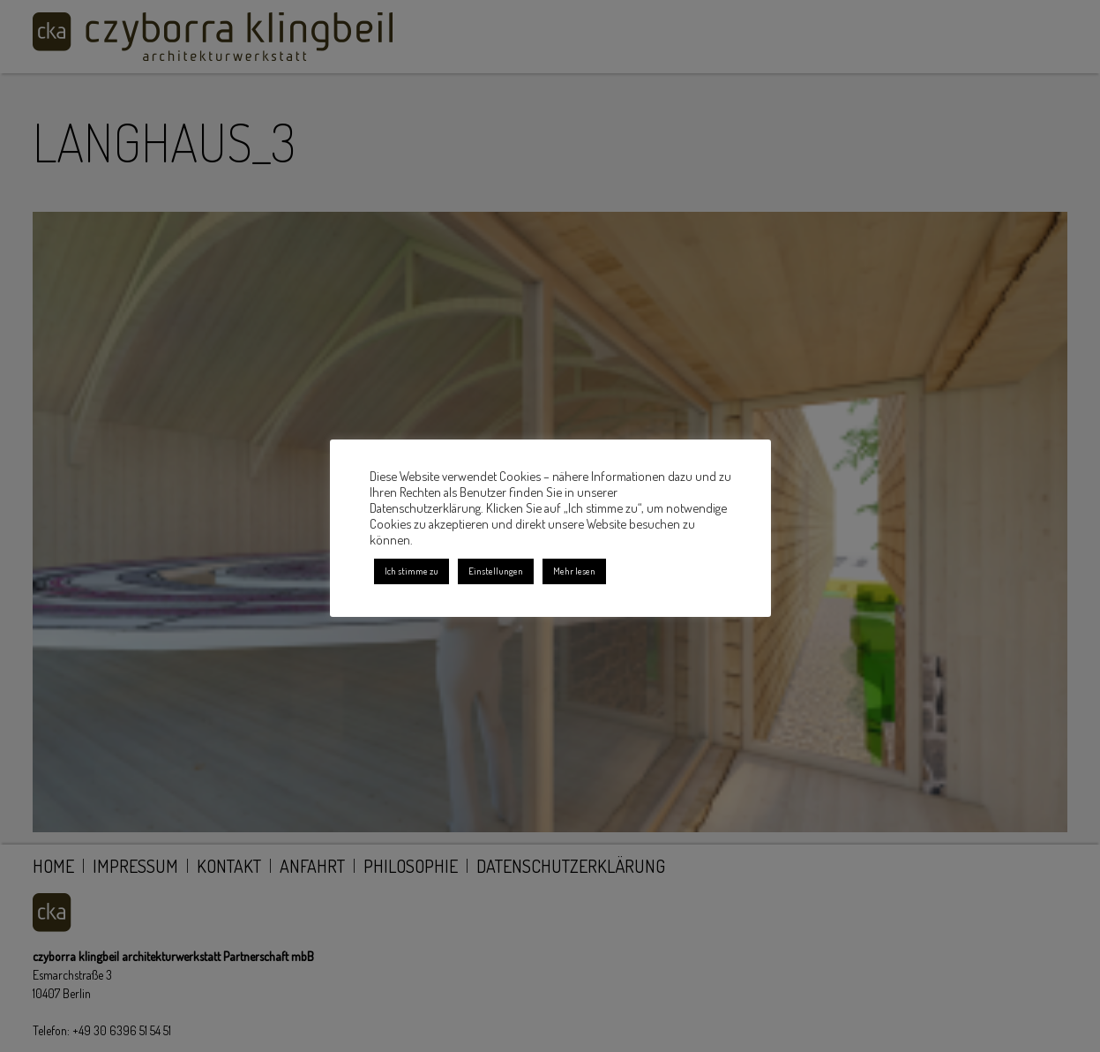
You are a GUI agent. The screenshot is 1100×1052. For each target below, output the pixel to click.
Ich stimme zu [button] (411, 571)
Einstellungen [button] (495, 571)
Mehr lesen (574, 571)
